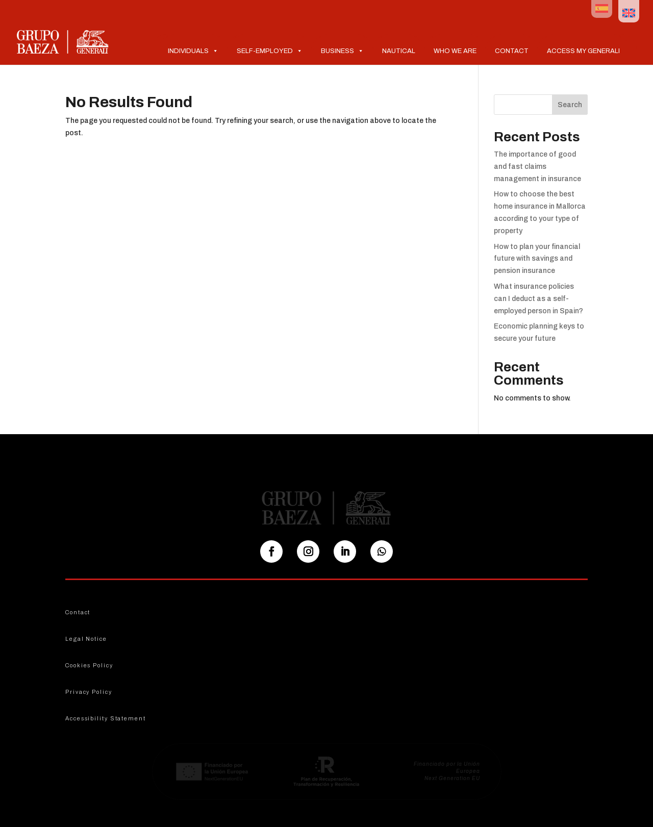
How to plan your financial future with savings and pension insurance (537, 259)
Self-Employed (270, 50)
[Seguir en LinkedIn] (345, 551)
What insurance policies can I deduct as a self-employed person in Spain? (538, 299)
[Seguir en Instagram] (308, 551)
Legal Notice (86, 639)
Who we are (455, 51)
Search (570, 105)
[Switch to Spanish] (601, 9)
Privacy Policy (88, 692)
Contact (512, 51)
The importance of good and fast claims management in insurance (537, 167)
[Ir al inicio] (63, 41)
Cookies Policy (89, 665)
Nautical (398, 51)
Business (342, 50)
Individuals (193, 50)
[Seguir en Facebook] (271, 551)
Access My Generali (583, 51)
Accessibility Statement (105, 718)
